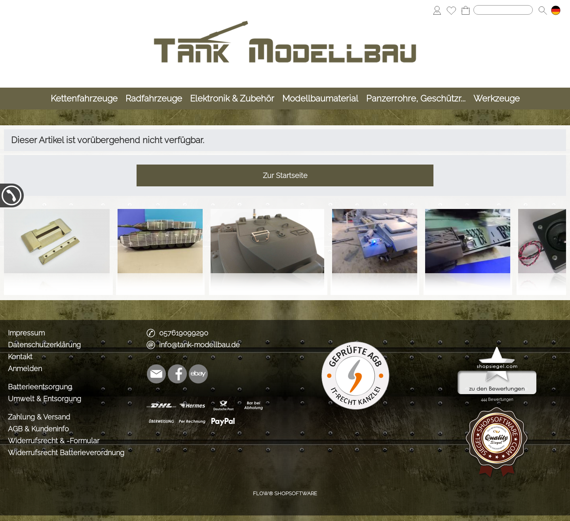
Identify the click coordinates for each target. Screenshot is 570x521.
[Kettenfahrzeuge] (84, 98)
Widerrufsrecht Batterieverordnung (66, 452)
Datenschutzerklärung (44, 345)
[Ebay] (198, 374)
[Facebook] (177, 374)
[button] (543, 10)
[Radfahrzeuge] (154, 98)
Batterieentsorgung (40, 387)
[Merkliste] (451, 10)
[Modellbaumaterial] (320, 98)
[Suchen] (503, 10)
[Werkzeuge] (496, 98)
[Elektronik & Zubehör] (232, 98)
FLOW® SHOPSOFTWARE (285, 493)
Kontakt (20, 356)
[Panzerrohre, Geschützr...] (415, 98)
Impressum (26, 333)
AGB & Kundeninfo (38, 429)
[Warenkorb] (465, 10)
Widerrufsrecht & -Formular (53, 441)
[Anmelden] (437, 10)
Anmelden (25, 368)
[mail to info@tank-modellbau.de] (156, 374)
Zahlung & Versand (39, 417)
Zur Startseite (285, 175)
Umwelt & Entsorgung (44, 399)
